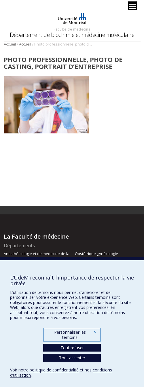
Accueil (10, 44)
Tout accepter (72, 357)
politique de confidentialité (54, 370)
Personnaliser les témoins (75, 334)
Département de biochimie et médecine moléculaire (72, 35)
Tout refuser (72, 347)
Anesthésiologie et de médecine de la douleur (36, 256)
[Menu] (132, 5)
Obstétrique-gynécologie (96, 253)
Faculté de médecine (72, 29)
